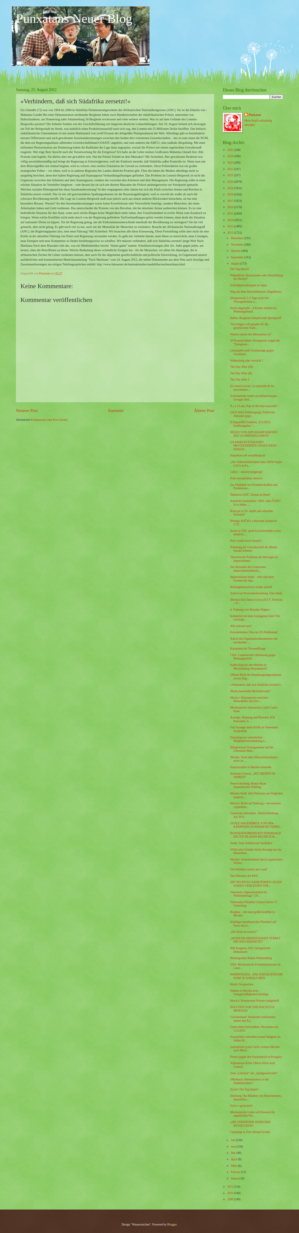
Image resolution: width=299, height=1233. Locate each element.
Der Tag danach (239, 269)
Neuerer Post (26, 410)
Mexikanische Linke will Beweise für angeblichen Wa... (252, 1114)
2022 (230, 169)
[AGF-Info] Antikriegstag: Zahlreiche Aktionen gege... (252, 414)
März (234, 1165)
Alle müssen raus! (241, 626)
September (237, 257)
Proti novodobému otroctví (246, 478)
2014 (230, 220)
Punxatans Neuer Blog (74, 18)
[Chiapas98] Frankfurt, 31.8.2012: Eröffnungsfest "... (250, 424)
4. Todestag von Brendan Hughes (249, 609)
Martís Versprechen (241, 984)
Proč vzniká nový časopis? (246, 540)
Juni (234, 1146)
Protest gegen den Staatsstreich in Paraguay (256, 1056)
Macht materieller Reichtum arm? (250, 691)
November (237, 244)
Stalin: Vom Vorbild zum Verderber (251, 843)
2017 (230, 201)
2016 (230, 207)
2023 (230, 162)
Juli (233, 1140)
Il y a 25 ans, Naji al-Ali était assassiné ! (254, 406)
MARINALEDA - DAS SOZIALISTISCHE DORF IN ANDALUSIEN (256, 976)
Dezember (237, 238)
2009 (230, 1199)
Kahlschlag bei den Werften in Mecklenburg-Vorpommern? (248, 666)
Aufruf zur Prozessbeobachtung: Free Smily (256, 593)
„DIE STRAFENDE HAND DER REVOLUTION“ (250, 1123)
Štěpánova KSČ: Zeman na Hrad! (250, 494)
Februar (236, 1172)
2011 (230, 1186)
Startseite (116, 410)
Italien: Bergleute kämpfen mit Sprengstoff (255, 318)
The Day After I (239, 379)
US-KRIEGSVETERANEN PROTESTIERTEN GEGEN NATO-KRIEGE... (253, 446)
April (234, 1159)
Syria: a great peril (241, 1105)
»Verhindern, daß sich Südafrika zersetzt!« (255, 684)
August (235, 263)
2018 (230, 194)
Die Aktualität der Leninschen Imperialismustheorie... (248, 568)
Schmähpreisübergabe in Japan (248, 285)
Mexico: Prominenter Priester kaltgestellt (254, 1000)
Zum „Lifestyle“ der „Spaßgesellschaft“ (253, 1073)
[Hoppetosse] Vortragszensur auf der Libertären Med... (251, 749)
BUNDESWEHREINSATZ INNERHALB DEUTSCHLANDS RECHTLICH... (255, 835)
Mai (234, 1152)
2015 (230, 213)
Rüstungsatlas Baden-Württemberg (251, 958)
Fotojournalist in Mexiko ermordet (250, 767)
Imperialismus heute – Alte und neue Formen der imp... (252, 578)
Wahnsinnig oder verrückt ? (246, 360)
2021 (230, 175)
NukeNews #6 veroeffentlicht (247, 455)
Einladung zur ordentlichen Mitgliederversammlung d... (248, 739)
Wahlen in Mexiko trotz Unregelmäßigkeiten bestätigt (249, 992)
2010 (230, 1193)
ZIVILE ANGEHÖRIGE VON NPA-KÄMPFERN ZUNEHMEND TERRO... (256, 825)
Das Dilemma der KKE (244, 875)
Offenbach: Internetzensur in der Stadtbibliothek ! (249, 1081)
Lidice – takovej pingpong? (246, 471)
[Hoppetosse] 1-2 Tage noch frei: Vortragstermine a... (249, 299)
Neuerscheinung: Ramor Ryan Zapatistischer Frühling (248, 785)
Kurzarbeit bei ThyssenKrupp (247, 648)
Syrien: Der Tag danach (244, 1089)
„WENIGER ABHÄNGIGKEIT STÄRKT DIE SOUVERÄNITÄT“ (255, 940)
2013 (230, 226)
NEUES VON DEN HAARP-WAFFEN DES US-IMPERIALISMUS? (253, 434)
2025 (230, 150)
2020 (230, 181)
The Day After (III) (241, 366)
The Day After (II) (241, 373)
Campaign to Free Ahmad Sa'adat (250, 1132)
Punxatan (255, 114)
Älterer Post (204, 410)
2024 (230, 156)
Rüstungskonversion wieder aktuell (251, 587)
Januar (235, 1178)
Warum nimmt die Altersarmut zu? (250, 334)
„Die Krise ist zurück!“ (244, 931)
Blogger (172, 1224)
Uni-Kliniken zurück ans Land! (248, 869)
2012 (230, 232)
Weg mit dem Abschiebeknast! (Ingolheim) (255, 291)
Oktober (236, 250)
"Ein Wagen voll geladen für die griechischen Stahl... (249, 326)
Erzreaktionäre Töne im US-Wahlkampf (253, 632)
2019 (230, 188)
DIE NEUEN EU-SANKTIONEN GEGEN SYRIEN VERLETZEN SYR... (256, 883)
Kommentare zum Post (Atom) (49, 419)
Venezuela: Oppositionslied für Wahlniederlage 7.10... (248, 894)
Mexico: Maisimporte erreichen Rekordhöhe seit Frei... (249, 699)
